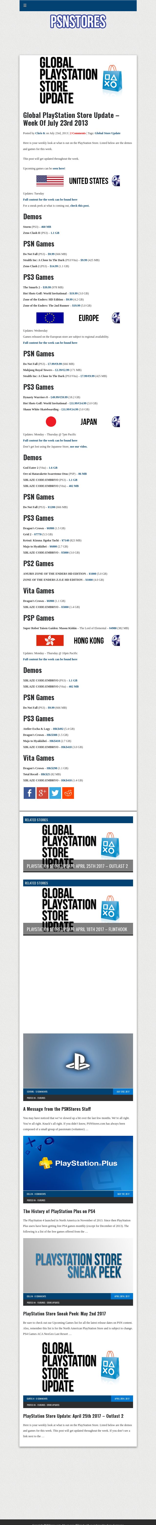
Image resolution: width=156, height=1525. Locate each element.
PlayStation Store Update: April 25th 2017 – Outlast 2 (73, 1416)
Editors (30, 1091)
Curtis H (30, 1398)
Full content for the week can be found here (50, 199)
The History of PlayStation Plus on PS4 (59, 1211)
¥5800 (65, 552)
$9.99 (51, 254)
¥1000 (92, 573)
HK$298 (52, 768)
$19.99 (74, 293)
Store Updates (53, 1302)
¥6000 (53, 546)
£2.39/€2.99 (62, 370)
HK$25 (45, 774)
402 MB (74, 486)
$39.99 (47, 287)
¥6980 (50, 528)
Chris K (40, 133)
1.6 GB (53, 467)
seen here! (59, 168)
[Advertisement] (78, 45)
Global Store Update (107, 133)
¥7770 (38, 534)
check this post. (79, 205)
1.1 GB (55, 233)
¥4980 (112, 628)
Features (41, 1098)
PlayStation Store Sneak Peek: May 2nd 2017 (64, 1313)
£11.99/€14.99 (78, 403)
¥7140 (65, 540)
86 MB (82, 474)
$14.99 (54, 266)
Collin (30, 1194)
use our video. (78, 446)
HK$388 (52, 735)
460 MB (46, 227)
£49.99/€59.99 (59, 397)
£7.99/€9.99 (55, 364)
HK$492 (58, 729)
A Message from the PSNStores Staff (57, 1109)
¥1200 (51, 507)
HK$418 (55, 741)
